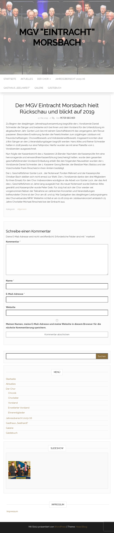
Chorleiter (13, 398)
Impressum (12, 511)
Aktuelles (27, 79)
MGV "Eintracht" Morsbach (57, 37)
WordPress (60, 526)
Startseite (10, 79)
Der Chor (44, 79)
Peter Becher (67, 118)
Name (10, 280)
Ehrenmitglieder (16, 412)
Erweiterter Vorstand (18, 407)
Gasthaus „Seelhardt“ (17, 88)
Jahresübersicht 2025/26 (70, 79)
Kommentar (13, 241)
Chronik (12, 393)
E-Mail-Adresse (15, 294)
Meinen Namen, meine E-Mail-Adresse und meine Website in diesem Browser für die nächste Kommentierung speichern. (53, 326)
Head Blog (81, 526)
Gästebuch (54, 88)
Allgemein (21, 209)
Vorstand (13, 402)
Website (10, 307)
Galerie (38, 88)
